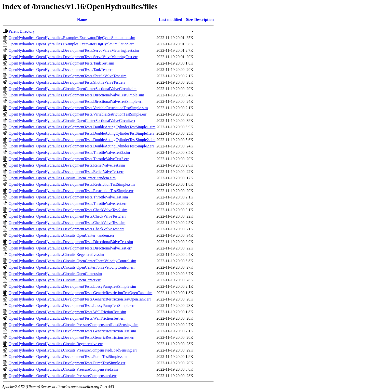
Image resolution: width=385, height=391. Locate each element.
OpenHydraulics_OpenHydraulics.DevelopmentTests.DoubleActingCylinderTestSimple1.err (81, 133)
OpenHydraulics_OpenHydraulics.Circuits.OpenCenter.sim (55, 274)
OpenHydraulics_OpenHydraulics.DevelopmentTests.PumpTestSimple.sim (68, 356)
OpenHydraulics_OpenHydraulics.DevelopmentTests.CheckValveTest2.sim (68, 210)
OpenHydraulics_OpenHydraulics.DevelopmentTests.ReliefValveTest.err (66, 171)
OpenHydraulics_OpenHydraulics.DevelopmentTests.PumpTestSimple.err (67, 363)
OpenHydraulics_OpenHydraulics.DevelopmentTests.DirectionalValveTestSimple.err (76, 101)
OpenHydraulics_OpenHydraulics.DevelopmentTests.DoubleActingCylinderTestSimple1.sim (82, 127)
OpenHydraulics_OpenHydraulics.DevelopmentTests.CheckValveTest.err (66, 229)
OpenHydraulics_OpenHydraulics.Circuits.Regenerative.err (56, 344)
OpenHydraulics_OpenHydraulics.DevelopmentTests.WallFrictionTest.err (67, 318)
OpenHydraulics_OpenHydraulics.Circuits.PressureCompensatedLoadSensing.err (73, 350)
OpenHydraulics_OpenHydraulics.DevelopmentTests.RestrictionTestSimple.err (71, 191)
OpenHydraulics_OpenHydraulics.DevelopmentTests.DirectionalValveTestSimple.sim (76, 95)
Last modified (170, 19)
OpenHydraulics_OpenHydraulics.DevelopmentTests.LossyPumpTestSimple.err (72, 305)
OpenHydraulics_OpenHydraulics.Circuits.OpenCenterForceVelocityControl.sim (72, 261)
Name (82, 19)
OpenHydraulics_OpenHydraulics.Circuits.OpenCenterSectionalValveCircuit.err (72, 120)
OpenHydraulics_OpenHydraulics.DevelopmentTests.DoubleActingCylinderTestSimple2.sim (82, 140)
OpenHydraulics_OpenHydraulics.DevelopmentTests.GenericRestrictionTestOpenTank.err (80, 299)
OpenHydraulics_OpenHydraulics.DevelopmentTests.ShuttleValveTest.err (67, 82)
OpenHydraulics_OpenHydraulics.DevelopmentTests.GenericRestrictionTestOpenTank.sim (80, 293)
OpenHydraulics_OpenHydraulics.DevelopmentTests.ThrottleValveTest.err (68, 203)
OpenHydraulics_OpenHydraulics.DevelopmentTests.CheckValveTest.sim (67, 223)
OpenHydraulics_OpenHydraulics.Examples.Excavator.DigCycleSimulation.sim (72, 38)
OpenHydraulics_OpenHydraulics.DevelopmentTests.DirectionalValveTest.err (70, 248)
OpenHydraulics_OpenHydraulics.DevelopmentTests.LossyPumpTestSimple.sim (72, 286)
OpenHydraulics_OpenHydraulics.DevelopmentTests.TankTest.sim (61, 63)
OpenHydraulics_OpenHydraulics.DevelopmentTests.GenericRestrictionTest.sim (72, 331)
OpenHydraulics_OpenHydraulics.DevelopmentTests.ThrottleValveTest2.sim (69, 152)
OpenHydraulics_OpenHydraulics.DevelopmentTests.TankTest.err (61, 69)
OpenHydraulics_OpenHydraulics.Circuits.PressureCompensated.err (62, 376)
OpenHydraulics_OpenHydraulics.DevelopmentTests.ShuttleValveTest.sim (67, 76)
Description (204, 19)
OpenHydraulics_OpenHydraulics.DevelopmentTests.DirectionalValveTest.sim (71, 242)
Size (189, 19)
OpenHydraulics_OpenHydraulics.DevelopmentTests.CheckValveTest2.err (67, 216)
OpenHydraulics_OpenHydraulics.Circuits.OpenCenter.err (55, 280)
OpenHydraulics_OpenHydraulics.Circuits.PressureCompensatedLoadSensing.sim (73, 325)
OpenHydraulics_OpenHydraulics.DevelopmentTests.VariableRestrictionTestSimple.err (78, 114)
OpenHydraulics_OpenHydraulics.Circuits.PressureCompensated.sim (63, 369)
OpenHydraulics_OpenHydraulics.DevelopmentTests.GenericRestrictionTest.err (72, 337)
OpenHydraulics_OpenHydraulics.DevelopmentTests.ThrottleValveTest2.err (69, 159)
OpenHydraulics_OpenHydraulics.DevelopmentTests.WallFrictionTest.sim (67, 312)
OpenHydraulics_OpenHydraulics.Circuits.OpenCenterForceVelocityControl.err (72, 267)
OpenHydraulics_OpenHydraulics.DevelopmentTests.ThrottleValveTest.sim (68, 197)
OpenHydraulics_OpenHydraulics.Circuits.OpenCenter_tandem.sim (62, 178)
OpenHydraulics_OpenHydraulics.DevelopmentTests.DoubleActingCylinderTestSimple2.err (81, 146)
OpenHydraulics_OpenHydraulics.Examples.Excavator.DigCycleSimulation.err (71, 44)
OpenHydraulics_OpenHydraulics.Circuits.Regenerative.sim (56, 254)
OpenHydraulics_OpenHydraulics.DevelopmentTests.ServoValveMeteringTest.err (73, 57)
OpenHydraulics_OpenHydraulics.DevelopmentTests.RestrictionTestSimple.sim (72, 184)
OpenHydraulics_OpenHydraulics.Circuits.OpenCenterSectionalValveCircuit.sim (73, 89)
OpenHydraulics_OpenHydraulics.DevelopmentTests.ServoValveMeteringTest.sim (74, 50)
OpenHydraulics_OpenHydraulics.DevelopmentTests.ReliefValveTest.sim (67, 165)
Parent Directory (22, 31)
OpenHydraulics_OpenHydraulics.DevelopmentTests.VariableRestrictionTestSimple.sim (78, 108)
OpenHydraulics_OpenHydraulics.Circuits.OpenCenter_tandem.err (61, 235)
